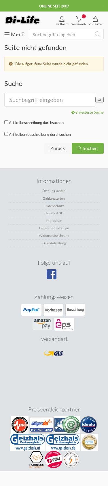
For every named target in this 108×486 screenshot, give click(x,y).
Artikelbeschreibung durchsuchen (36, 122)
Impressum (54, 220)
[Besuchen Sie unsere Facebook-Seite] (53, 276)
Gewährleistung (54, 243)
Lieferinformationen (54, 228)
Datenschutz (54, 206)
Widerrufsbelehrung (54, 235)
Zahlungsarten (54, 198)
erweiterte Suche (87, 112)
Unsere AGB (54, 213)
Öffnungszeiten (54, 191)
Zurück (57, 148)
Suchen (88, 148)
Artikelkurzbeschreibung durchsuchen (40, 134)
